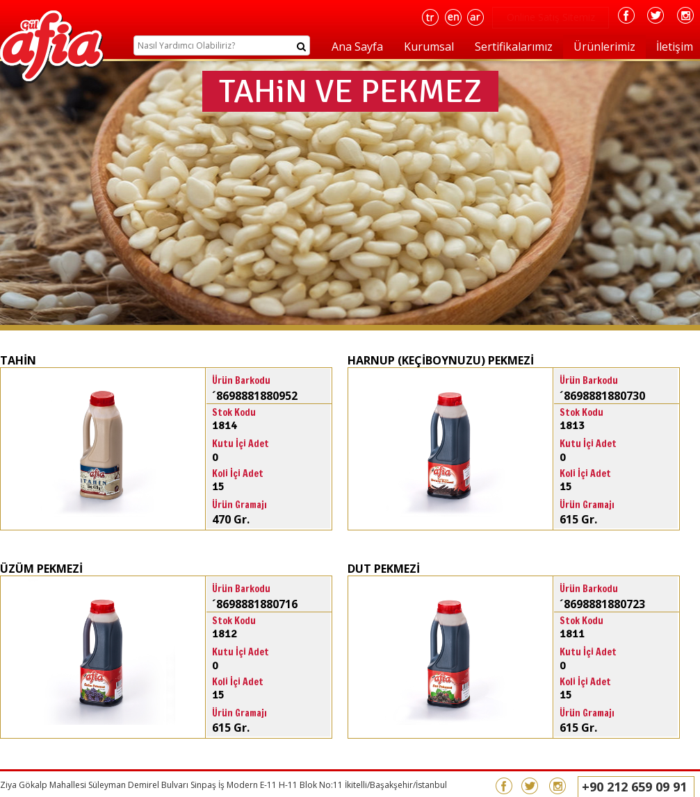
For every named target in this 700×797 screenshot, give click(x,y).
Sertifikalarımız (514, 46)
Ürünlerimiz (604, 46)
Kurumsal (429, 46)
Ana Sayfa (357, 46)
